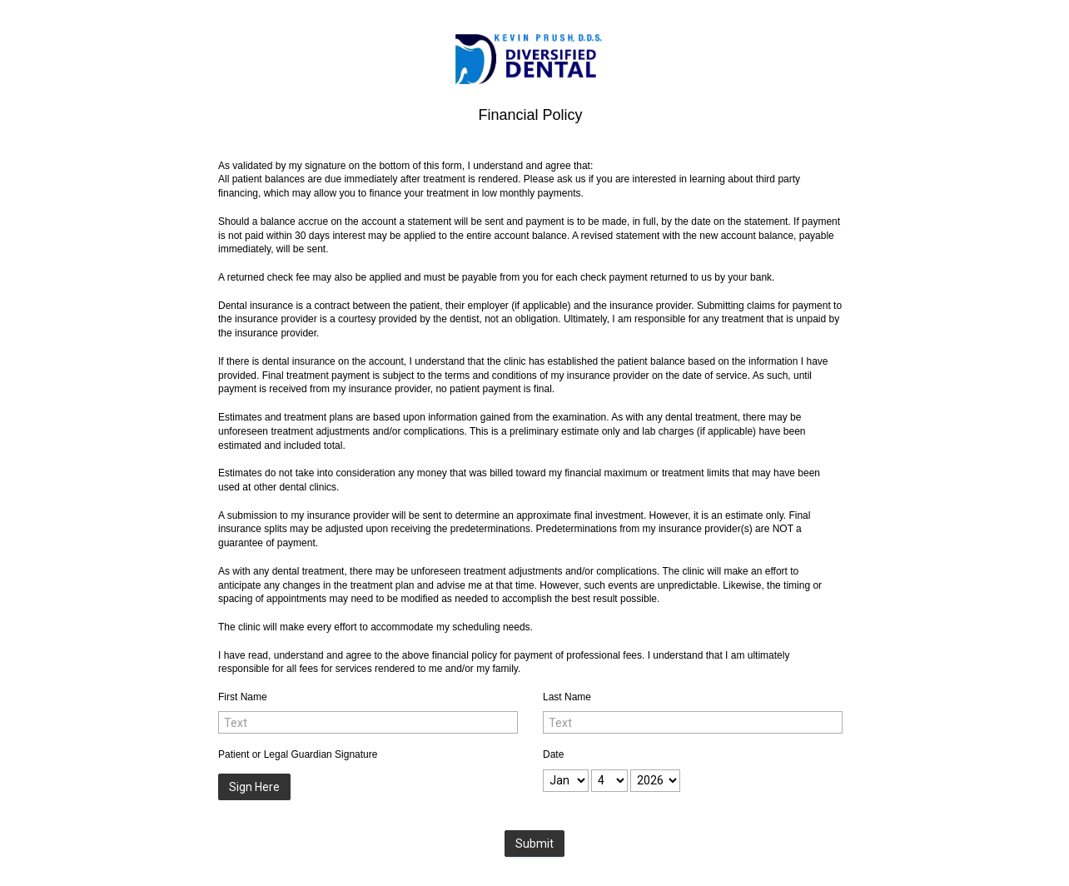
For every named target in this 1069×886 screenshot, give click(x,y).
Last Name (567, 697)
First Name (242, 697)
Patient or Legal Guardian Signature (297, 754)
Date (553, 754)
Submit (534, 843)
